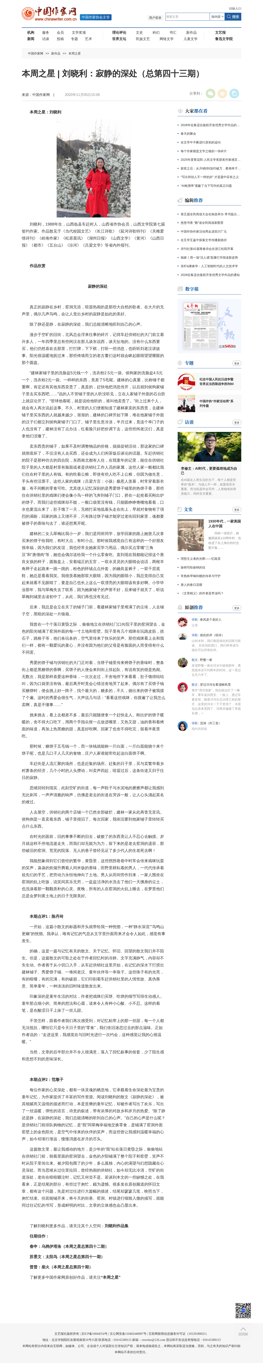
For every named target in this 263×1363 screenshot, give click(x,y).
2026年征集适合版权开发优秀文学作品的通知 (211, 125)
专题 (74, 39)
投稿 (60, 39)
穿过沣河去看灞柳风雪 (215, 684)
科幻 (156, 32)
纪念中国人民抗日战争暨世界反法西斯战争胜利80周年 (217, 382)
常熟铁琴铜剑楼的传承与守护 (201, 576)
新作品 (191, 32)
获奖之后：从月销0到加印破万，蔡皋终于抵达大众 (211, 168)
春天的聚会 (188, 133)
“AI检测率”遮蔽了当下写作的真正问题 (206, 185)
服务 (45, 32)
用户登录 (155, 17)
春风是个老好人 (211, 619)
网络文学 (167, 39)
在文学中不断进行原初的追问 (201, 142)
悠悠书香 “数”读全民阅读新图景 (202, 222)
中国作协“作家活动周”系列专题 (216, 403)
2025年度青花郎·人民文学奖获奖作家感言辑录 (211, 159)
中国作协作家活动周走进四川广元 (204, 231)
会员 (60, 32)
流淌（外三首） (211, 723)
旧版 (235, 8)
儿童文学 (191, 39)
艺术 (88, 39)
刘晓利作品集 (116, 1226)
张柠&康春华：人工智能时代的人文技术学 (209, 266)
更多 (237, 363)
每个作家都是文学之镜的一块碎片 (204, 151)
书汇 (173, 32)
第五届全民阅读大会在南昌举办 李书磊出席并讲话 (211, 214)
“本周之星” (111, 1277)
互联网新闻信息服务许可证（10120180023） (179, 1333)
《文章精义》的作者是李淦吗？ (202, 593)
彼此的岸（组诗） (212, 635)
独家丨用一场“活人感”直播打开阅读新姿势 (209, 257)
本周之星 (74, 53)
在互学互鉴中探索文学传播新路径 (204, 240)
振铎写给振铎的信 (193, 567)
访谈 (45, 39)
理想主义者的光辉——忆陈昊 (201, 558)
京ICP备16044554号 (94, 1333)
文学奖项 (79, 32)
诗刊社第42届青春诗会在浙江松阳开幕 (207, 249)
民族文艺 (143, 39)
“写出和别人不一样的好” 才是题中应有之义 (210, 177)
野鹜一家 (206, 660)
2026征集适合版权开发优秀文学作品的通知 (210, 275)
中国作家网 (35, 53)
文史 (139, 32)
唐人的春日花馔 (191, 584)
